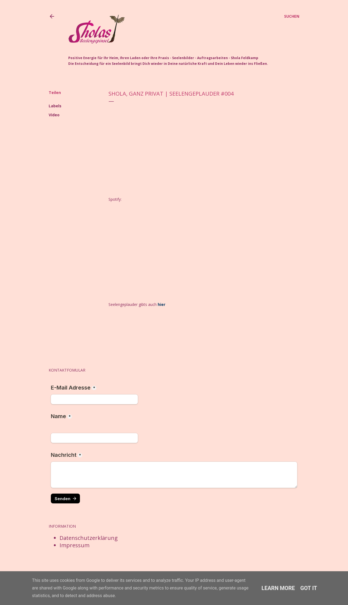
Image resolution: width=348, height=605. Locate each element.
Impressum (74, 544)
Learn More (278, 588)
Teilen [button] (55, 92)
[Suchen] (291, 16)
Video (54, 114)
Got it (308, 588)
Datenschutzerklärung (89, 537)
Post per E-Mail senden (139, 328)
